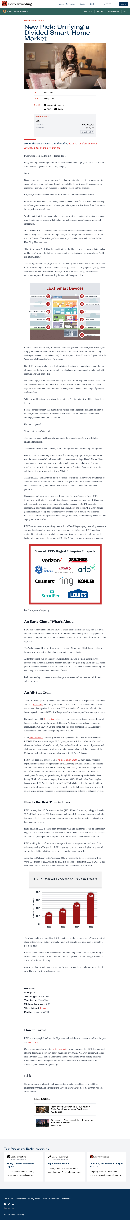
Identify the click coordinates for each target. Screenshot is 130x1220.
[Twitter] (9, 1204)
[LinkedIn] (13, 1204)
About (61, 4)
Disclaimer (21, 1198)
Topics (84, 4)
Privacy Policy (34, 1198)
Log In (123, 4)
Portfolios (88, 11)
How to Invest (113, 11)
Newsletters (72, 4)
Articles (100, 11)
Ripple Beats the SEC (59, 1163)
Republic (44, 1008)
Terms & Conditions (50, 1198)
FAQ (93, 4)
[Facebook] (5, 1204)
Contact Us (66, 1198)
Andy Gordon (48, 92)
